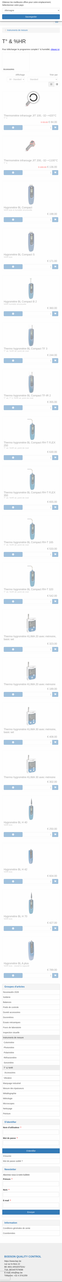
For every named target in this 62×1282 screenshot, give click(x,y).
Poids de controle (11, 1007)
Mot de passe (9, 1138)
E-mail (6, 1200)
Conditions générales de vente (16, 1228)
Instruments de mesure (13, 1037)
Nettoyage (7, 1108)
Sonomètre (9, 1063)
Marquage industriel (12, 1083)
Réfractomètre (10, 1057)
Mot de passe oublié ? (13, 1161)
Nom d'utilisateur (11, 1127)
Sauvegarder (31, 17)
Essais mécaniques (11, 1022)
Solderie (6, 997)
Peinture (7, 1113)
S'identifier (31, 1151)
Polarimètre (9, 1052)
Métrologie (7, 1098)
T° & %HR (8, 1068)
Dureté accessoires (11, 1012)
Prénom (7, 1179)
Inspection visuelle (11, 1032)
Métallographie (9, 1093)
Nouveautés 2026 (11, 992)
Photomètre (9, 1047)
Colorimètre (9, 1042)
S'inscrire (7, 1156)
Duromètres (8, 1017)
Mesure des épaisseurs (13, 1088)
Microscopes (8, 1103)
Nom (5, 1190)
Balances (7, 1002)
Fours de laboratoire (12, 1027)
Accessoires (9, 1072)
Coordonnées (9, 1233)
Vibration (8, 1078)
